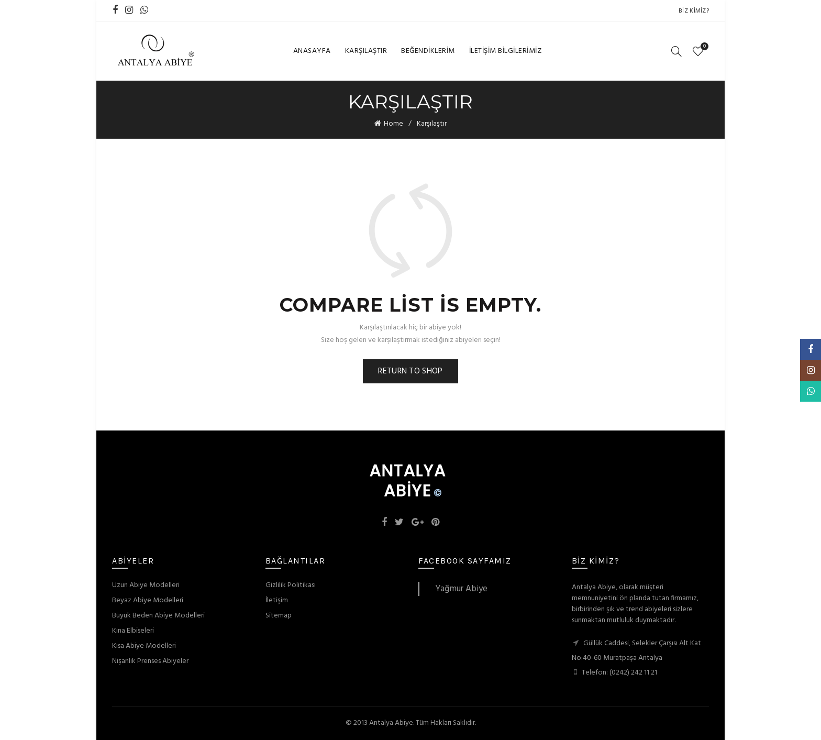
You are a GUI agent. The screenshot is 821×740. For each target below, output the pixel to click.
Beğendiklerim (428, 51)
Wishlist (703, 46)
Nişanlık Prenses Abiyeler (150, 661)
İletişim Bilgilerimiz (505, 51)
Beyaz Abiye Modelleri (147, 600)
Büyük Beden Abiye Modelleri (158, 616)
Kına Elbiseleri (133, 631)
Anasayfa (312, 51)
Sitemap (278, 616)
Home (393, 124)
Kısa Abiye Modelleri (144, 646)
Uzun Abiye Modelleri (146, 585)
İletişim (276, 600)
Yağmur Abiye (461, 589)
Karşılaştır (366, 51)
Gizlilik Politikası (290, 585)
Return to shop (410, 371)
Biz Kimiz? (694, 11)
